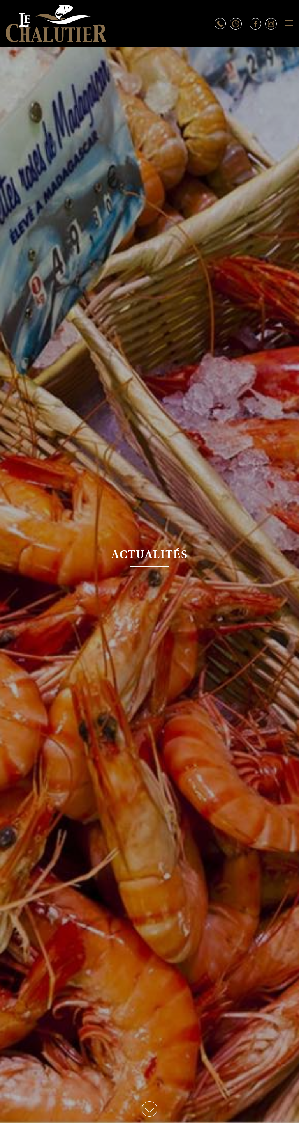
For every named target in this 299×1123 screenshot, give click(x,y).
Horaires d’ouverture (240, 24)
